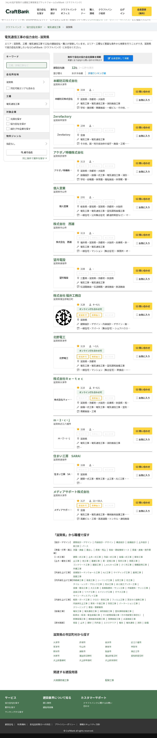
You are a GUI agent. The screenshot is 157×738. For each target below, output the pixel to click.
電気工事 (77, 611)
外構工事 (77, 568)
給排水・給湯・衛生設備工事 (86, 614)
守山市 (82, 646)
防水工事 (109, 584)
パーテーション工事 (128, 603)
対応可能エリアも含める (22, 88)
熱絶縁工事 (78, 580)
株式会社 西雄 (63, 224)
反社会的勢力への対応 (40, 724)
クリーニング (79, 607)
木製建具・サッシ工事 (137, 587)
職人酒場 (92, 11)
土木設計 (143, 542)
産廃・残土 (101, 549)
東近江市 (135, 651)
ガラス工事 (120, 591)
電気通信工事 (54, 27)
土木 (82, 622)
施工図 (76, 545)
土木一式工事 (94, 556)
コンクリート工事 (81, 564)
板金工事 (90, 580)
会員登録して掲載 (118, 58)
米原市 (56, 655)
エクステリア (110, 622)
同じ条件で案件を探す (33, 158)
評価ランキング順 (97, 73)
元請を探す (16, 118)
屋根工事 (137, 572)
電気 (121, 622)
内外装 (97, 622)
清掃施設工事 (114, 618)
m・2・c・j (61, 420)
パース (85, 545)
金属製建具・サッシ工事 (113, 587)
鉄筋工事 (133, 560)
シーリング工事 (105, 580)
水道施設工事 (129, 618)
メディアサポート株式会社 (71, 491)
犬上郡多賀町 (111, 660)
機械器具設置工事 (96, 618)
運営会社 (9, 724)
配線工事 (109, 680)
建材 (89, 622)
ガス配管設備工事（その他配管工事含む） (122, 614)
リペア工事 (89, 591)
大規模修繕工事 (61, 680)
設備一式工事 (125, 556)
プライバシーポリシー (65, 724)
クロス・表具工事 (101, 599)
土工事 (76, 560)
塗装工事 (77, 591)
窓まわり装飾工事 (135, 599)
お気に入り (142, 100)
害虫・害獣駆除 (95, 607)
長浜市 (108, 642)
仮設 (75, 622)
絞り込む (26, 152)
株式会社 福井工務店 (67, 295)
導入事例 (47, 702)
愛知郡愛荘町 (137, 655)
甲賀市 (134, 646)
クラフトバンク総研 (105, 11)
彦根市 (82, 642)
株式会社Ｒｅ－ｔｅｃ (68, 378)
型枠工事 (122, 560)
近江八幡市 (136, 642)
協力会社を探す (41, 11)
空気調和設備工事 (123, 611)
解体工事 (139, 556)
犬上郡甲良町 (85, 660)
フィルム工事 (118, 599)
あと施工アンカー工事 (126, 584)
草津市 (56, 646)
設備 (146, 622)
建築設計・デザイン (82, 542)
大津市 (56, 642)
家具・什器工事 (98, 603)
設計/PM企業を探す (20, 128)
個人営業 (59, 188)
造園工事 (77, 576)
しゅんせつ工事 (111, 564)
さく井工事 (126, 564)
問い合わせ (142, 91)
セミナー (83, 11)
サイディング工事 (121, 572)
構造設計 (120, 542)
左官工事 (119, 580)
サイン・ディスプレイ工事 (85, 595)
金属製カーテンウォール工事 (86, 572)
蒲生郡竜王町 (111, 655)
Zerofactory (62, 116)
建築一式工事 (79, 556)
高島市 (108, 651)
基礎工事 (95, 560)
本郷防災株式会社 (65, 80)
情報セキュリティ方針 (90, 724)
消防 (139, 622)
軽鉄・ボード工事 (81, 599)
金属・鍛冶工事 (80, 587)
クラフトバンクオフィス (68, 11)
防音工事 (112, 603)
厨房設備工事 (79, 618)
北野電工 (59, 337)
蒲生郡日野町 (85, 655)
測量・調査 (78, 549)
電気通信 (130, 622)
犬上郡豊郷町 (59, 660)
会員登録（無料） (141, 11)
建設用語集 (48, 707)
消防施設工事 (106, 611)
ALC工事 (106, 572)
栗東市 (108, 646)
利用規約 (21, 724)
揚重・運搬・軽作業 (141, 549)
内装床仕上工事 (80, 603)
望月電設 (59, 259)
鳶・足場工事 (109, 560)
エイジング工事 (105, 591)
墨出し (89, 549)
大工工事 (95, 587)
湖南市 (82, 651)
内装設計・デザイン (104, 542)
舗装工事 (97, 564)
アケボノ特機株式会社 (68, 152)
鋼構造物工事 (141, 564)
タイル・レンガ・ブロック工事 (87, 584)
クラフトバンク (13, 27)
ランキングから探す (14, 711)
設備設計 (131, 542)
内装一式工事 (110, 556)
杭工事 (85, 560)
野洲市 (56, 651)
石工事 (129, 580)
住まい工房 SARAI (67, 456)
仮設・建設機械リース (119, 549)
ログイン (122, 11)
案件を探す (53, 11)
